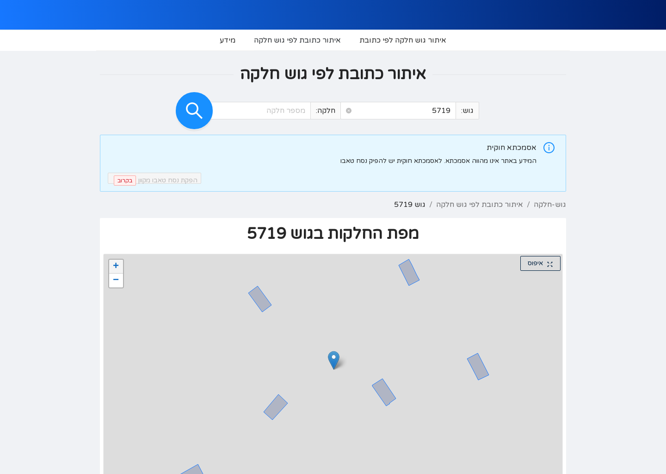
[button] (349, 110)
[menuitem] (403, 40)
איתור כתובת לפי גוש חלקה (479, 204)
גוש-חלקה (550, 204)
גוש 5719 (410, 204)
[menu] (333, 40)
